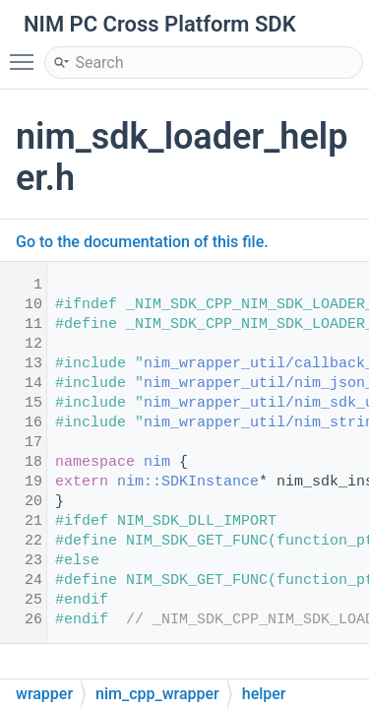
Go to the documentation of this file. (142, 241)
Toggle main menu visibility (26, 53)
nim (157, 462)
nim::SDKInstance (188, 482)
